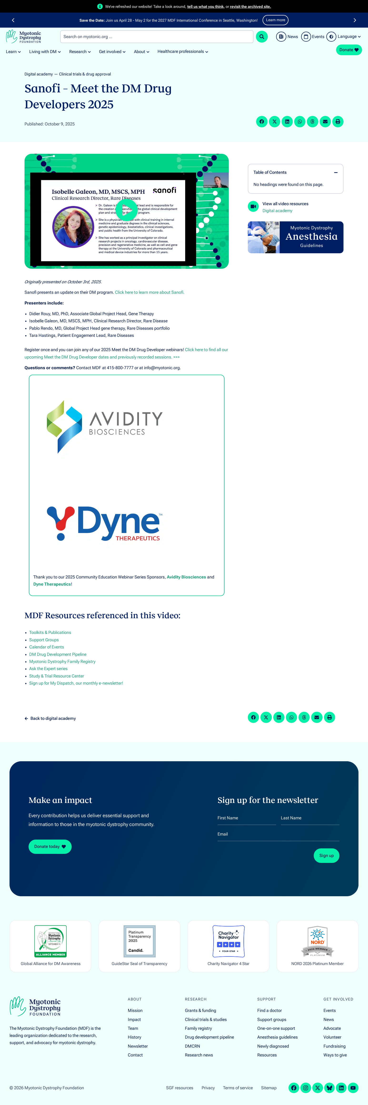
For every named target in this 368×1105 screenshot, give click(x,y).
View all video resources (285, 203)
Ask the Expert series (48, 668)
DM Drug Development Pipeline (57, 654)
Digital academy (39, 74)
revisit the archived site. (250, 6)
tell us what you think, (206, 6)
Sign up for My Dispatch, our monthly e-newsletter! (76, 683)
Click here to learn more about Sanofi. (149, 292)
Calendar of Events (46, 647)
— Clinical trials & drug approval (82, 74)
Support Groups (44, 639)
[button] (13, 20)
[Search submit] (262, 37)
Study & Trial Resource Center (56, 676)
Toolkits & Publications (50, 632)
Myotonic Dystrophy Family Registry (62, 661)
